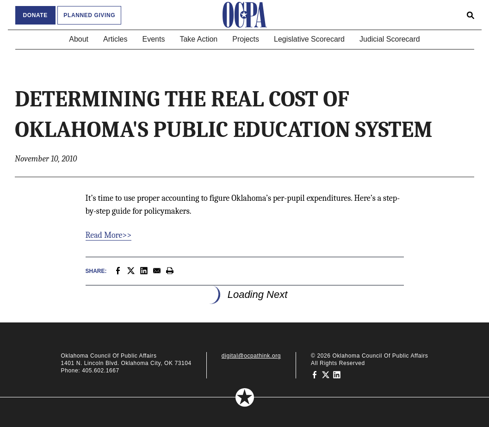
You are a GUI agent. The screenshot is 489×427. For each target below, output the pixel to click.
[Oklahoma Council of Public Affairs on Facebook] (314, 374)
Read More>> (109, 235)
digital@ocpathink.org (251, 356)
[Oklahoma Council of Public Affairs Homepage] (245, 15)
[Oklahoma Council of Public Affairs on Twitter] (325, 374)
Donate (35, 15)
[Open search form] (470, 14)
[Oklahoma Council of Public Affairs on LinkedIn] (336, 374)
